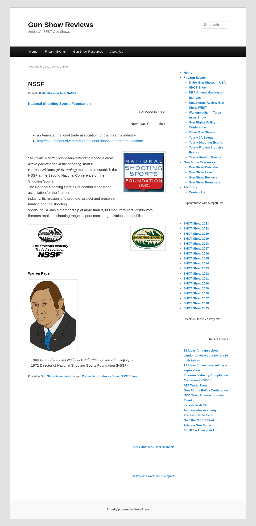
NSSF (36, 84)
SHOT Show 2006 (196, 303)
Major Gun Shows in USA (207, 82)
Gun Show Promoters (55, 376)
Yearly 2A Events (201, 137)
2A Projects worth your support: (153, 476)
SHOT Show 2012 (196, 273)
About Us (116, 51)
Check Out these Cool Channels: (153, 447)
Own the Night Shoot (199, 420)
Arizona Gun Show (197, 425)
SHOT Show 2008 (196, 293)
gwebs (71, 92)
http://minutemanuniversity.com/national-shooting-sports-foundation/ (90, 141)
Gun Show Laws (201, 172)
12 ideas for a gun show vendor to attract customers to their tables (206, 355)
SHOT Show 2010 (196, 283)
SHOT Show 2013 (196, 268)
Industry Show (109, 376)
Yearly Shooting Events (206, 142)
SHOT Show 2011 (196, 278)
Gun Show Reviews (60, 25)
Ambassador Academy (200, 410)
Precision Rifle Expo (198, 415)
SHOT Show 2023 (196, 223)
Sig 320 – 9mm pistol (199, 430)
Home (33, 51)
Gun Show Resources (88, 51)
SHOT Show (129, 376)
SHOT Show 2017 (196, 248)
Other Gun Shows (202, 132)
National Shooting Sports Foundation (59, 104)
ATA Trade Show (195, 385)
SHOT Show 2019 (196, 238)
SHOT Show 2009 (196, 288)
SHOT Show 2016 (196, 253)
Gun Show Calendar (203, 167)
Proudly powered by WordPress (128, 509)
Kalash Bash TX (195, 405)
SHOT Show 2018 (196, 243)
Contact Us (197, 192)
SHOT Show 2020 (196, 233)
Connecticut (90, 376)
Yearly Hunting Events (205, 157)
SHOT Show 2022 (196, 228)
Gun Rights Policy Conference (206, 390)
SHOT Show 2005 (196, 308)
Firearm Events (55, 51)
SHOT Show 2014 (196, 263)
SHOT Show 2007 (196, 298)
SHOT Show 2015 (196, 258)
